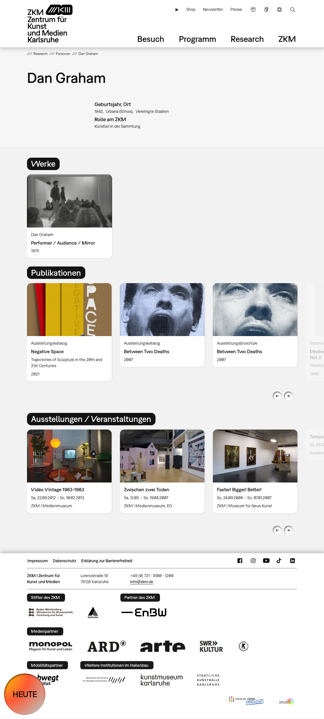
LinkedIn (292, 560)
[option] (71, 216)
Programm (197, 39)
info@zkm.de (141, 581)
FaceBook (239, 560)
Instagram (253, 560)
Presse (236, 9)
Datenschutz (64, 560)
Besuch (150, 39)
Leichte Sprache (253, 9)
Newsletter (213, 9)
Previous (277, 395)
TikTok (279, 560)
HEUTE (25, 694)
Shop (190, 9)
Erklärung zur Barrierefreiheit (107, 560)
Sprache (279, 9)
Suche (292, 9)
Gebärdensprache (266, 9)
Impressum (37, 560)
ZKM (287, 39)
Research (247, 39)
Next (288, 395)
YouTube (266, 560)
